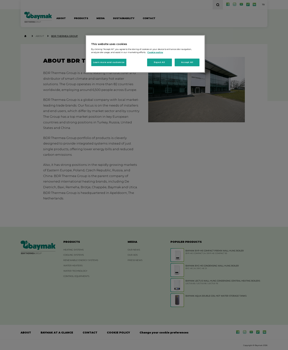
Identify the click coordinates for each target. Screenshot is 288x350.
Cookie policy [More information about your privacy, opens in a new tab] (155, 52)
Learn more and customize (109, 62)
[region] (145, 54)
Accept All (187, 62)
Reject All (159, 62)
